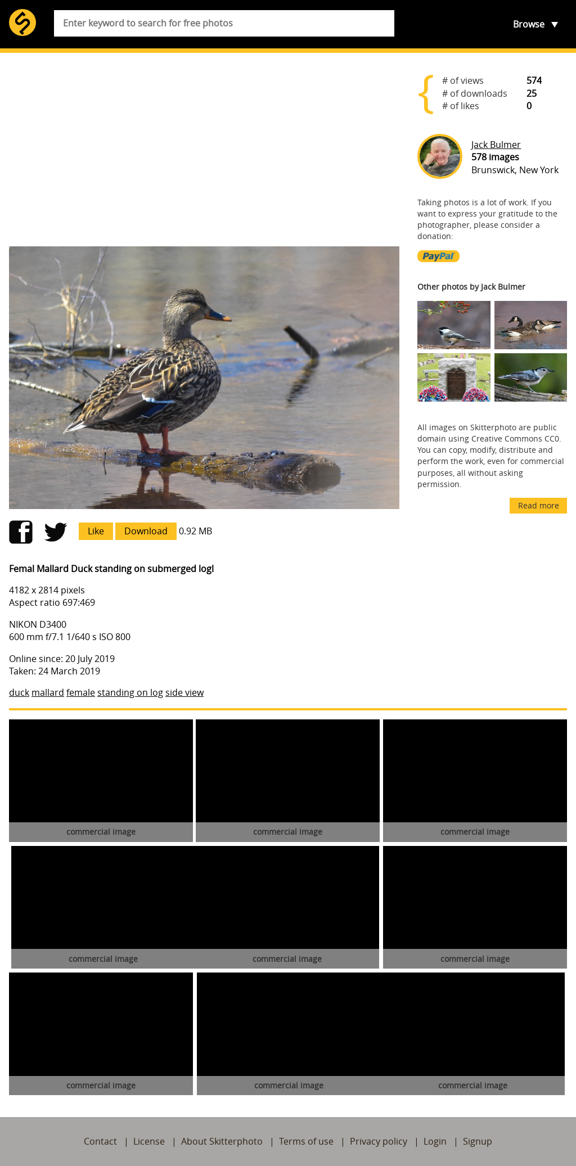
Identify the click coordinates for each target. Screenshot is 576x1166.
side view (184, 692)
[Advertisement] (204, 149)
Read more (538, 505)
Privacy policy (378, 1141)
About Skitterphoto (222, 1141)
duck (19, 692)
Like (96, 531)
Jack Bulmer (496, 144)
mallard (48, 692)
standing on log (130, 692)
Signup (477, 1141)
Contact (100, 1141)
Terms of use (306, 1141)
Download (146, 531)
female (80, 692)
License (149, 1141)
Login (435, 1141)
